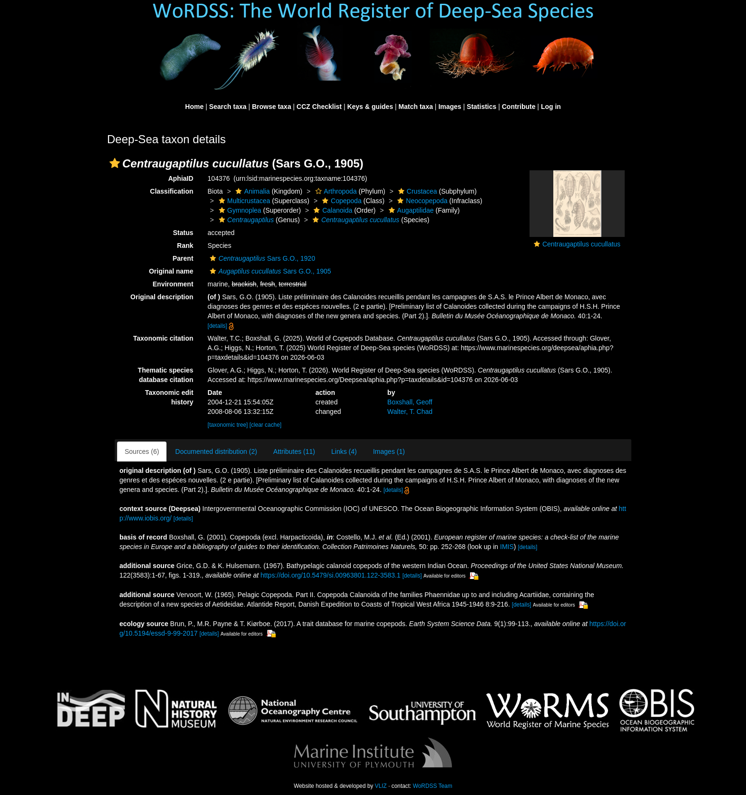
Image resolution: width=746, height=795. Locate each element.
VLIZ (381, 786)
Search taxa (227, 106)
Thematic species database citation (166, 374)
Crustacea (416, 191)
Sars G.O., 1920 (261, 258)
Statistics (481, 106)
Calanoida (331, 210)
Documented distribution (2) (216, 451)
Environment (173, 284)
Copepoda (341, 201)
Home (194, 106)
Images (449, 106)
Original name (171, 271)
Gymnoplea (239, 210)
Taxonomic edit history (169, 397)
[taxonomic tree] (227, 425)
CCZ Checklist (319, 106)
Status (183, 232)
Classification (171, 191)
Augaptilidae (410, 210)
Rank (185, 245)
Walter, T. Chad (409, 411)
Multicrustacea (243, 201)
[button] (114, 163)
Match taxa (416, 106)
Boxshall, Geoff (409, 402)
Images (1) (389, 451)
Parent (183, 258)
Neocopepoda (421, 201)
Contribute (519, 106)
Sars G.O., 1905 (269, 271)
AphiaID (180, 178)
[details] (217, 326)
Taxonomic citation (163, 338)
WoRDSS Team (432, 786)
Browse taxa (271, 106)
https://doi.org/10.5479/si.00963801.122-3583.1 (331, 575)
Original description (161, 297)
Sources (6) (142, 451)
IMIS (507, 546)
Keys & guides (370, 106)
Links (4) (344, 451)
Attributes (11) (294, 451)
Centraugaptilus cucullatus (581, 244)
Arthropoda (335, 191)
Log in (551, 106)
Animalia (251, 191)
